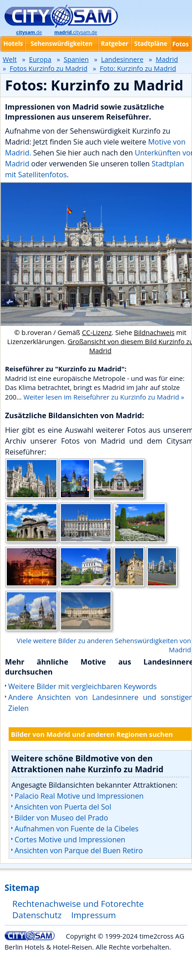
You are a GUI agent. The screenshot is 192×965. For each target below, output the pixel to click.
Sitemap (22, 887)
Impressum (93, 914)
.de (29, 32)
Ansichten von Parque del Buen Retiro (79, 850)
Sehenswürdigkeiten (61, 44)
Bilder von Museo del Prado (61, 818)
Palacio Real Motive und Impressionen (79, 796)
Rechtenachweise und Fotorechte (78, 903)
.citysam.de (75, 32)
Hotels (13, 44)
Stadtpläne (150, 44)
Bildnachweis (154, 332)
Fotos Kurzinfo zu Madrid (48, 68)
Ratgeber (114, 44)
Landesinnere (122, 59)
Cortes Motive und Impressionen (70, 840)
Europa (40, 59)
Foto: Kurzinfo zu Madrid (138, 68)
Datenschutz (37, 914)
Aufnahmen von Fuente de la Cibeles (76, 829)
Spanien (76, 59)
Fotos (180, 44)
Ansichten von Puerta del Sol (63, 807)
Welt (10, 59)
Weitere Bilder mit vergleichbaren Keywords (82, 686)
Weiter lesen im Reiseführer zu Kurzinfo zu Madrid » (104, 396)
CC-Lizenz (97, 332)
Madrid (167, 59)
